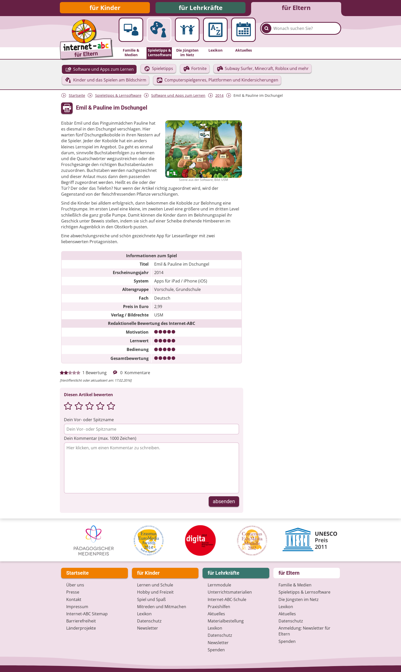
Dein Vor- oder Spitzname (89, 421)
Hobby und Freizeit (155, 592)
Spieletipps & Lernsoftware (118, 97)
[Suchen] (266, 34)
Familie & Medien (295, 585)
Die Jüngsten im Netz (299, 599)
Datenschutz (149, 621)
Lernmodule (219, 585)
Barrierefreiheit (81, 621)
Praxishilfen (219, 606)
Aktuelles (216, 614)
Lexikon (144, 614)
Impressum (77, 606)
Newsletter (147, 628)
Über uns (75, 585)
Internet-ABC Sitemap (87, 614)
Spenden (216, 650)
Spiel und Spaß (151, 599)
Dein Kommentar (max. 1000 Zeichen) (100, 440)
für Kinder (105, 8)
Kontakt (73, 599)
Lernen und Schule (155, 585)
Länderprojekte (81, 628)
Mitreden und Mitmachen (161, 606)
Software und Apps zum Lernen (178, 97)
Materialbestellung (226, 621)
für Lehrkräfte (200, 8)
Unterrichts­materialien (230, 592)
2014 (219, 97)
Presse (72, 592)
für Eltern (296, 8)
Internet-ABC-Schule (227, 599)
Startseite (77, 97)
